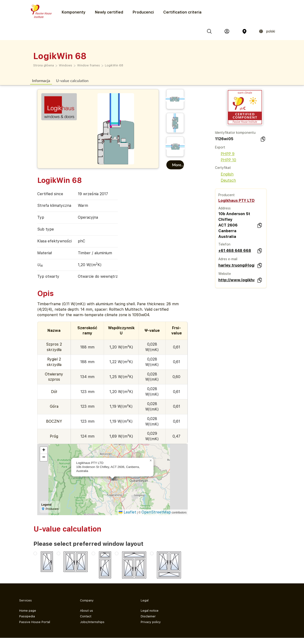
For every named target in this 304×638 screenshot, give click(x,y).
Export (220, 147)
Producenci (143, 12)
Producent (226, 195)
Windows (65, 65)
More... (178, 164)
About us (86, 610)
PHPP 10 (225, 160)
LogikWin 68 (114, 65)
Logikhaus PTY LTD (236, 200)
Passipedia (27, 616)
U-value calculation (72, 80)
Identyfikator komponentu (235, 132)
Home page (27, 610)
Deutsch (225, 180)
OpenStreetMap (156, 512)
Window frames (88, 65)
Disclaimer (148, 616)
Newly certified (109, 12)
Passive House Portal (34, 622)
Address (224, 208)
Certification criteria (182, 12)
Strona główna (43, 65)
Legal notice (150, 610)
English (224, 174)
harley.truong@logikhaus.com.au (236, 265)
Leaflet (127, 512)
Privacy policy (151, 622)
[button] (151, 460)
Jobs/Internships (92, 622)
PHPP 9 (224, 154)
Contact (85, 616)
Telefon (224, 244)
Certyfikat (223, 168)
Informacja (41, 80)
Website (224, 274)
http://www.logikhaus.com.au (236, 280)
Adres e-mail (227, 259)
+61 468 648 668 (234, 250)
